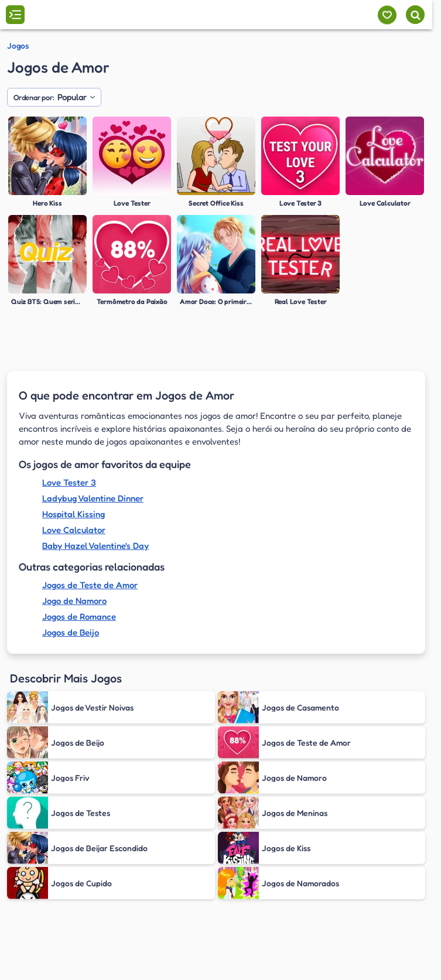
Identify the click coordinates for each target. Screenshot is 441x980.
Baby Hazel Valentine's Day (95, 545)
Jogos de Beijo (70, 632)
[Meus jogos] (387, 15)
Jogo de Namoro (74, 600)
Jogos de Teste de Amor (90, 584)
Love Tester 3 (69, 482)
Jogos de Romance (79, 616)
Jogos (18, 45)
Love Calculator (73, 529)
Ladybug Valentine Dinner (92, 498)
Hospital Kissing (73, 514)
